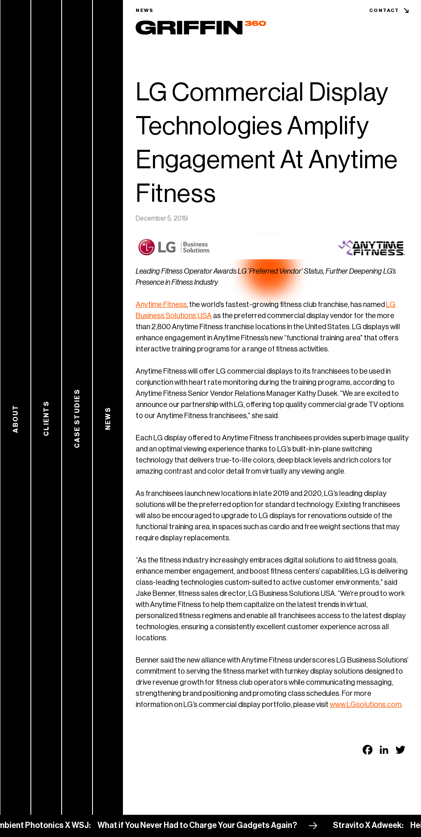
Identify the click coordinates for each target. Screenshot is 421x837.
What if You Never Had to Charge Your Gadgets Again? (200, 825)
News (145, 10)
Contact (384, 10)
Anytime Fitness (161, 304)
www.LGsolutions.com (365, 704)
